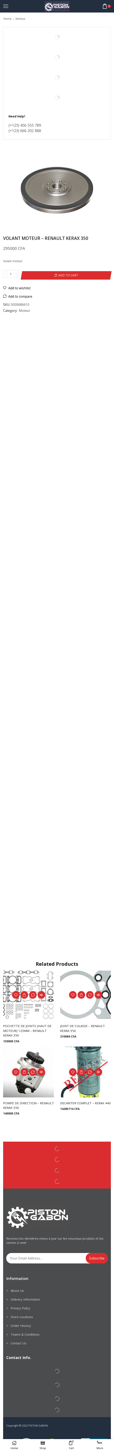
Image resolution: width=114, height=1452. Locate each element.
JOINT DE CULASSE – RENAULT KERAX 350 (84, 1027)
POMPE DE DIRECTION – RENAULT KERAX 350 (22, 1105)
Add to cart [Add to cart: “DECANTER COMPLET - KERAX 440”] (81, 1071)
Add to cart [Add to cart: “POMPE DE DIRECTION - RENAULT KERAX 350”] (24, 1071)
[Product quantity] (10, 274)
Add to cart (68, 274)
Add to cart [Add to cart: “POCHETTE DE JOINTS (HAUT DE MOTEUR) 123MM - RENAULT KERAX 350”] (24, 993)
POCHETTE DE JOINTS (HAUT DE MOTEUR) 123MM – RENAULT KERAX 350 (28, 1029)
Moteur (20, 19)
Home (7, 19)
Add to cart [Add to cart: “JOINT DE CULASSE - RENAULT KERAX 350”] (81, 993)
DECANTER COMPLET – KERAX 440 (83, 1105)
